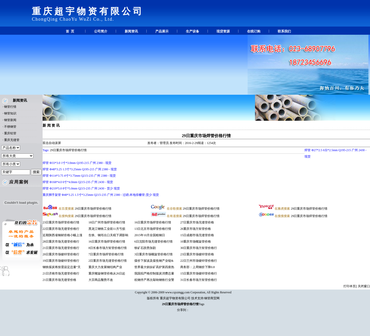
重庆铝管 (10, 133)
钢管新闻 (10, 120)
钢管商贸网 (212, 298)
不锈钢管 (10, 126)
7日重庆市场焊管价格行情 (106, 254)
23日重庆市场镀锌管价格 (197, 254)
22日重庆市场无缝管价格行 (61, 229)
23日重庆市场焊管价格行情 (61, 222)
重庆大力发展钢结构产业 (105, 267)
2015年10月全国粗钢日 (149, 235)
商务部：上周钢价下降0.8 (197, 267)
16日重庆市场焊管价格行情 (106, 241)
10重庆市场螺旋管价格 (195, 241)
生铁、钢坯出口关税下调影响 (108, 235)
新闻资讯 (131, 31)
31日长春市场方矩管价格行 (198, 280)
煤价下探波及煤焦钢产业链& (153, 260)
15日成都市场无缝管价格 (197, 235)
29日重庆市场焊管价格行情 (206, 136)
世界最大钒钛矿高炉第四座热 (154, 267)
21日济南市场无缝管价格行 (61, 273)
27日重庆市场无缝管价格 (197, 222)
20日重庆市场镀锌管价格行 (61, 254)
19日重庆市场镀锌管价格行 (61, 260)
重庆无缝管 (11, 140)
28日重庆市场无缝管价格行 (61, 241)
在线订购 (253, 31)
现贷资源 (223, 31)
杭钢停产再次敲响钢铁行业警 (154, 280)
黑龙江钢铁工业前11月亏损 (106, 229)
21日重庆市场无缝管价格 (59, 280)
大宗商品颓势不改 (101, 280)
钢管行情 (10, 107)
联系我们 (284, 31)
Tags (202, 304)
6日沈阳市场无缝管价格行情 (153, 241)
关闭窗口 (364, 286)
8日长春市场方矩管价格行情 (107, 248)
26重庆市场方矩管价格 (195, 229)
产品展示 (162, 31)
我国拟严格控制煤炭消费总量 (154, 273)
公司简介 (100, 31)
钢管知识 (10, 113)
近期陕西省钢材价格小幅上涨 (62, 235)
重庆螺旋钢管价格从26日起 (106, 273)
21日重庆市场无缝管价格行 (61, 248)
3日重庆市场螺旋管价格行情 (153, 254)
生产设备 (192, 31)
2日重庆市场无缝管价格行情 (107, 260)
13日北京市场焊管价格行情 (152, 229)
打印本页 (349, 286)
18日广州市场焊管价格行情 (106, 222)
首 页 (70, 31)
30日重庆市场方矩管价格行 (198, 248)
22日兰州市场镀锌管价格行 (198, 260)
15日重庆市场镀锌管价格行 (198, 273)
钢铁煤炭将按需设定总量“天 (62, 267)
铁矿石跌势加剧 (145, 248)
